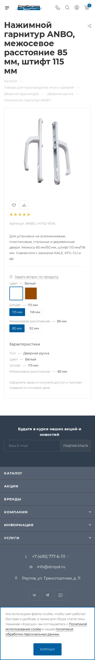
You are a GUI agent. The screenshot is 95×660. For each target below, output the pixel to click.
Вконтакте (34, 595)
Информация (19, 525)
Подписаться (75, 446)
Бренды (12, 499)
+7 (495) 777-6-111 (48, 557)
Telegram (47, 595)
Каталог (13, 473)
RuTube (60, 595)
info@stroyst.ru (51, 566)
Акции (11, 486)
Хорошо (47, 649)
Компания (16, 512)
